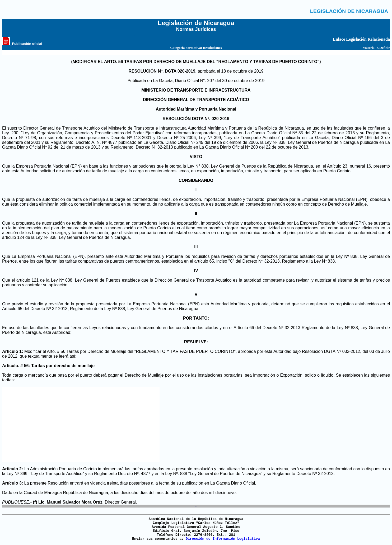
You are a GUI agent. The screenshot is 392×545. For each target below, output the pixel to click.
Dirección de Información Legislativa (223, 539)
